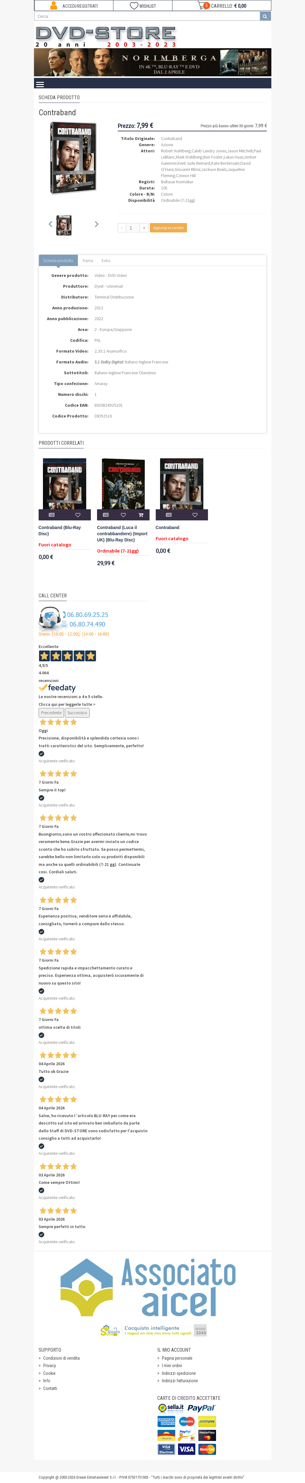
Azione (167, 144)
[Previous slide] (51, 225)
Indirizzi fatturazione (180, 1380)
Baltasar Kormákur (177, 181)
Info (46, 1380)
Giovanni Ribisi (187, 169)
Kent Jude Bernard (194, 163)
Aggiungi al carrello (168, 227)
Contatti (50, 1388)
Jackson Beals (214, 169)
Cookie (49, 1373)
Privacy (49, 1365)
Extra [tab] (106, 260)
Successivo (77, 712)
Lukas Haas (234, 157)
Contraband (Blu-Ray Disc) (60, 530)
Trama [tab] (87, 260)
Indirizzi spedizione (179, 1373)
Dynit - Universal (109, 286)
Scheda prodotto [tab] (58, 260)
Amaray (101, 383)
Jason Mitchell (239, 151)
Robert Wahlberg (175, 151)
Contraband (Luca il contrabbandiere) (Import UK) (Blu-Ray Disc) (122, 533)
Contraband (168, 527)
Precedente (51, 712)
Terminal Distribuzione (114, 297)
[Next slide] (96, 225)
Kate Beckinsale (225, 163)
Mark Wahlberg (189, 157)
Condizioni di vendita (61, 1358)
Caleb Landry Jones (209, 151)
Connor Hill (186, 175)
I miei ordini (172, 1365)
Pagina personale (177, 1358)
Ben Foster (212, 157)
